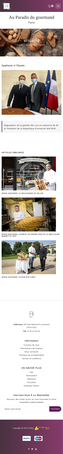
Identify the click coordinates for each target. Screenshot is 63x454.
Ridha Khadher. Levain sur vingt (19, 277)
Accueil (19, 45)
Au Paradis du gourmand (31, 17)
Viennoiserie (31, 376)
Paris (31, 22)
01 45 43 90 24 (33, 331)
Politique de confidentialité (31, 355)
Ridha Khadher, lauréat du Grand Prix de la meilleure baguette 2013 (31, 235)
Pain (31, 372)
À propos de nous (31, 345)
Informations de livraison (31, 348)
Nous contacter (32, 352)
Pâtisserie (31, 379)
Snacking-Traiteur (31, 386)
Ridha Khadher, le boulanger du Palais (22, 193)
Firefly (31, 428)
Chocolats (31, 382)
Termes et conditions (31, 359)
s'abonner (55, 409)
